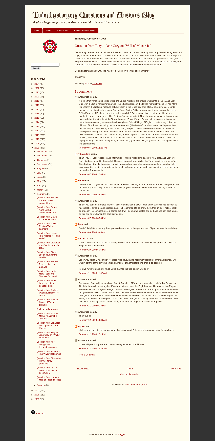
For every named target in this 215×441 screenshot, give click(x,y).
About (48, 31)
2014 (37, 122)
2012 (37, 130)
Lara (80, 224)
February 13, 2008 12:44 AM (93, 348)
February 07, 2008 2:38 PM (92, 174)
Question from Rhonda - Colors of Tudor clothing (48, 302)
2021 (37, 92)
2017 (37, 109)
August (41, 168)
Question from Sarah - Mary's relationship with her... (47, 316)
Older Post (176, 368)
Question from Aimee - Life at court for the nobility (47, 255)
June (39, 177)
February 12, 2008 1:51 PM (92, 334)
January (41, 385)
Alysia (81, 326)
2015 (37, 118)
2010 (37, 139)
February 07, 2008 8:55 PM (92, 218)
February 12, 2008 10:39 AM (93, 320)
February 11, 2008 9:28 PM (92, 305)
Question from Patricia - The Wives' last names (48, 352)
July (39, 173)
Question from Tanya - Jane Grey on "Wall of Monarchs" (48, 335)
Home (36, 31)
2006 (37, 394)
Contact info (62, 31)
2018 (37, 105)
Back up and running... (47, 309)
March (40, 189)
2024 (37, 84)
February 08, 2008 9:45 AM (92, 232)
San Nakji (83, 238)
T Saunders (84, 154)
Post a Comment (87, 354)
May (39, 181)
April (39, 185)
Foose (81, 180)
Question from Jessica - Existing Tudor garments (47, 226)
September (42, 164)
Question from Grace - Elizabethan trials (47, 218)
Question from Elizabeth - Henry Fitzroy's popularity (48, 361)
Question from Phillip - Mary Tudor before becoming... (47, 370)
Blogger (121, 434)
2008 (37, 147)
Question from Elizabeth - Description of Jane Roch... (48, 325)
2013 (37, 126)
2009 (37, 143)
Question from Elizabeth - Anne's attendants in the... (48, 245)
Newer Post (83, 368)
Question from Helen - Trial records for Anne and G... (48, 236)
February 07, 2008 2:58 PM (92, 194)
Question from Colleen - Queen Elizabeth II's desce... (47, 293)
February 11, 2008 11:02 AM (93, 273)
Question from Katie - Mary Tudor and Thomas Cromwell (46, 274)
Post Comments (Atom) (136, 384)
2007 (37, 390)
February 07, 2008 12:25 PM (93, 147)
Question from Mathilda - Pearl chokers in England (48, 264)
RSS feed (38, 413)
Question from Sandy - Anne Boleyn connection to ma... (47, 210)
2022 (37, 88)
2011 (37, 135)
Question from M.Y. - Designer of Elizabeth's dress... (46, 344)
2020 (37, 96)
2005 (37, 399)
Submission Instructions (84, 31)
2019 (37, 101)
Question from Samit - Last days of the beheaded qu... (47, 283)
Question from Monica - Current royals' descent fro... (47, 200)
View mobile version (129, 374)
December (42, 151)
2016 (37, 113)
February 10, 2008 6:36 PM (92, 249)
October (41, 160)
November (42, 155)
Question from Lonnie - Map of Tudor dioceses (48, 378)
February (42, 194)
